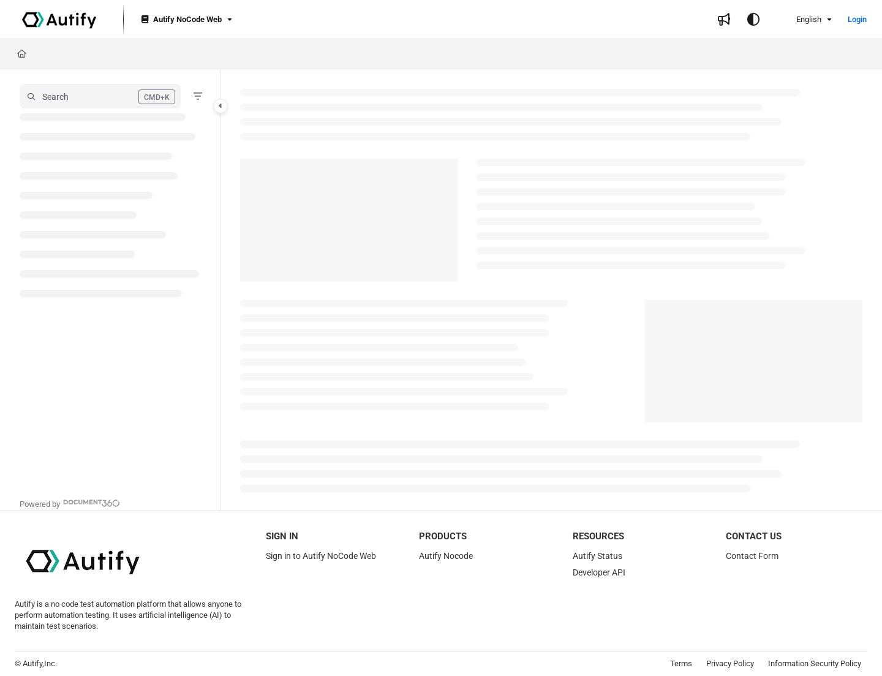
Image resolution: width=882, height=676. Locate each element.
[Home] (21, 54)
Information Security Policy (814, 663)
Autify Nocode (446, 556)
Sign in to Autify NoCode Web (321, 556)
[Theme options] (753, 19)
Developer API (599, 572)
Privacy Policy (730, 663)
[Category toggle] (220, 106)
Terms (681, 663)
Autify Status (597, 556)
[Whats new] (724, 19)
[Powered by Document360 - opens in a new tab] (70, 503)
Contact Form (752, 556)
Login (857, 19)
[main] (551, 290)
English (801, 19)
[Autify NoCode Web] (186, 20)
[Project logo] (59, 19)
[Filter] (197, 96)
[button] (100, 96)
